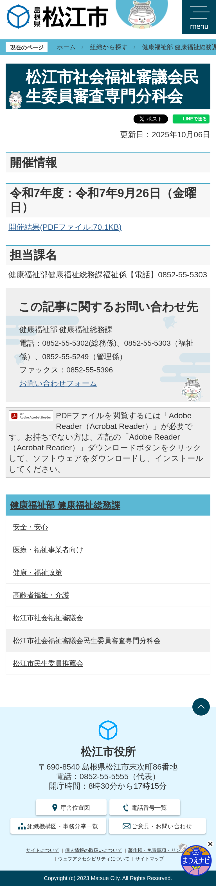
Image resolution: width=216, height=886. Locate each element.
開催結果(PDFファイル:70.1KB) (65, 227)
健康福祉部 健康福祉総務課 (65, 505)
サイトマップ (149, 859)
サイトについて (42, 850)
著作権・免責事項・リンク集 (159, 850)
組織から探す (109, 47)
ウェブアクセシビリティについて (94, 859)
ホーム (66, 47)
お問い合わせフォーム (58, 383)
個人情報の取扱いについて (93, 850)
